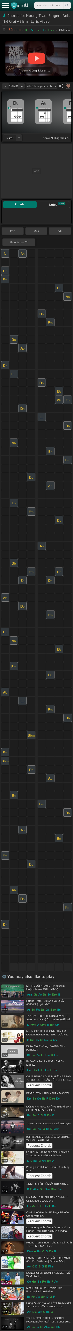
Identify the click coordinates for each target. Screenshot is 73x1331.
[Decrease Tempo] (5, 86)
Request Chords (39, 1085)
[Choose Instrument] (19, 138)
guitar (9, 137)
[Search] (66, 5)
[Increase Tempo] (21, 86)
